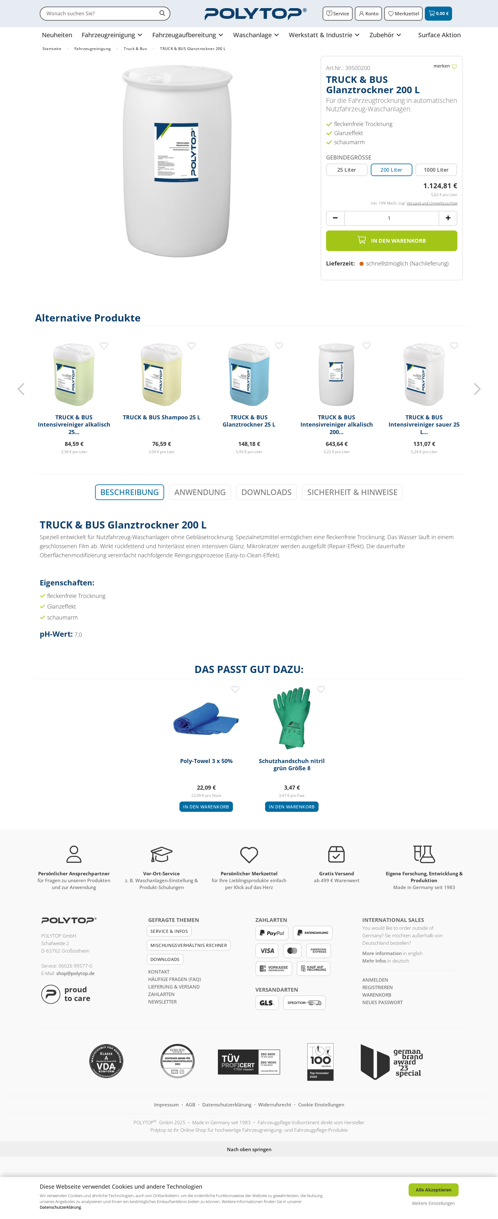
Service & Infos (169, 931)
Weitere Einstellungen (433, 1203)
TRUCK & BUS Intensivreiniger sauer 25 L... (424, 424)
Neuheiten (57, 35)
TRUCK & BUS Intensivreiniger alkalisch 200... (336, 424)
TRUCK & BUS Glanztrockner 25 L (249, 421)
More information (382, 953)
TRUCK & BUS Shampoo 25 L (161, 417)
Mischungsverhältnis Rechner (188, 945)
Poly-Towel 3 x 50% (206, 761)
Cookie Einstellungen (321, 1104)
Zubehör (382, 35)
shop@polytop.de (75, 973)
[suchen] (162, 14)
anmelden (375, 980)
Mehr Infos (374, 961)
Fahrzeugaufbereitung (185, 35)
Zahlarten (161, 994)
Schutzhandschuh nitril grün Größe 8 (292, 764)
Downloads (266, 492)
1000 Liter (436, 169)
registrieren (377, 987)
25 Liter (346, 169)
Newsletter (162, 1002)
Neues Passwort (382, 1002)
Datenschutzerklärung (60, 1207)
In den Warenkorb (391, 240)
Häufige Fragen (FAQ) (174, 979)
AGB (191, 1104)
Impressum (167, 1104)
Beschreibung (129, 492)
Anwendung (200, 492)
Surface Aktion (439, 35)
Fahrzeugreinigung (109, 35)
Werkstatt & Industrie (321, 35)
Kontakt (158, 972)
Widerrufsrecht (275, 1104)
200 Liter (391, 169)
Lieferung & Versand (174, 987)
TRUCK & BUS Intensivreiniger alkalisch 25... (74, 424)
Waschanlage (253, 35)
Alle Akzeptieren (433, 1190)
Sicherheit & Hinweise (352, 492)
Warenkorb (376, 995)
